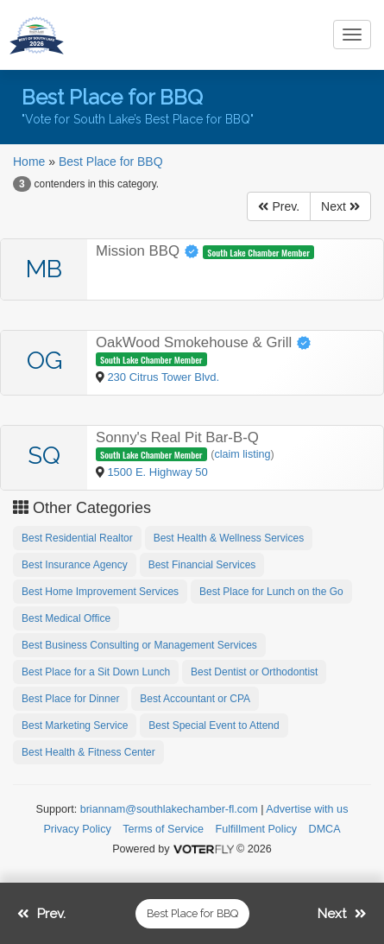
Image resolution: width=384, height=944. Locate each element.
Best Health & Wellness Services (229, 538)
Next (340, 206)
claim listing (242, 454)
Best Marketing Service (75, 725)
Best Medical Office (66, 618)
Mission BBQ (149, 251)
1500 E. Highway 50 (157, 472)
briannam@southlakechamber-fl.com (169, 809)
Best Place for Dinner (70, 699)
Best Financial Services (202, 565)
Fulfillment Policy (256, 829)
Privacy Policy (76, 829)
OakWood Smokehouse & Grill (204, 342)
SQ (44, 455)
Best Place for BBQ (111, 161)
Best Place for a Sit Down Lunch (96, 672)
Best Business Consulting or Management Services (139, 645)
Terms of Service (163, 829)
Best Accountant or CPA (195, 699)
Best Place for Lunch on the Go (271, 592)
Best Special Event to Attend (213, 725)
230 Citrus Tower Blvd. (163, 377)
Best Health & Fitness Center (88, 752)
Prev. (278, 206)
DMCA (325, 829)
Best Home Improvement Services (100, 592)
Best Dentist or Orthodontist (254, 672)
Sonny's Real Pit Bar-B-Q (177, 437)
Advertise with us (307, 809)
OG (44, 360)
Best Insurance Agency (75, 565)
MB (44, 269)
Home (29, 161)
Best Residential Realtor (77, 538)
